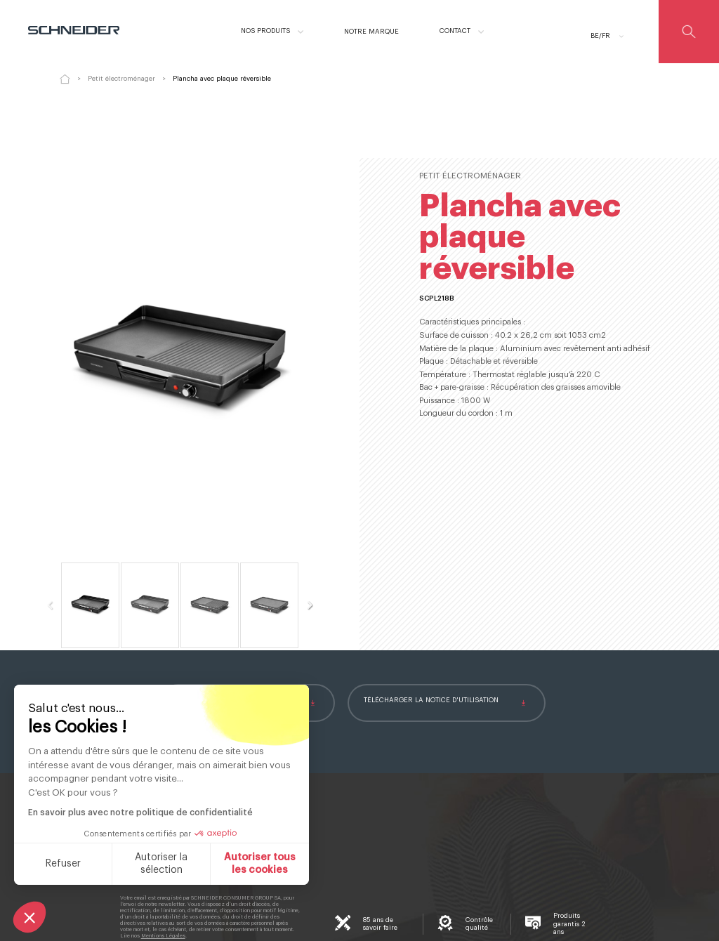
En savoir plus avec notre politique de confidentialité (139, 812)
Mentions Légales (163, 935)
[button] (29, 917)
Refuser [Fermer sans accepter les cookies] (61, 864)
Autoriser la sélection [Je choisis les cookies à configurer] (159, 864)
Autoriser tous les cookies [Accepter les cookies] (258, 864)
